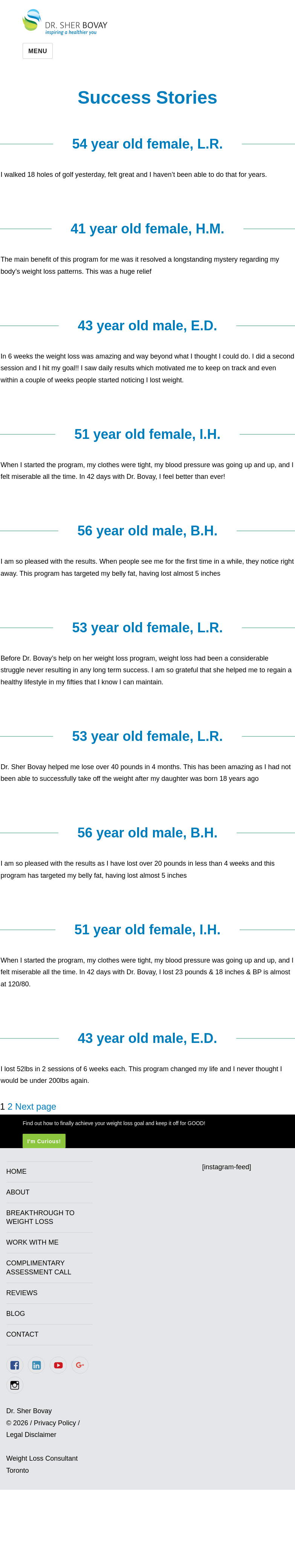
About (18, 1192)
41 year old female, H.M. (147, 228)
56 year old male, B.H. (147, 530)
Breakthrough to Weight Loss (40, 1217)
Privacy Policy (55, 1423)
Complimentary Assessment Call (39, 1267)
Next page (35, 1106)
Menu (37, 51)
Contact (22, 1334)
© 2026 (17, 1423)
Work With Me (32, 1242)
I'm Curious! (44, 1141)
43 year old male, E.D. (147, 325)
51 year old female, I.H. (147, 434)
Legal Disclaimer (31, 1434)
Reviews (22, 1293)
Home (16, 1171)
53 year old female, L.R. (147, 627)
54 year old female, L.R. (147, 144)
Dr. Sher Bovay (65, 22)
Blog (15, 1313)
